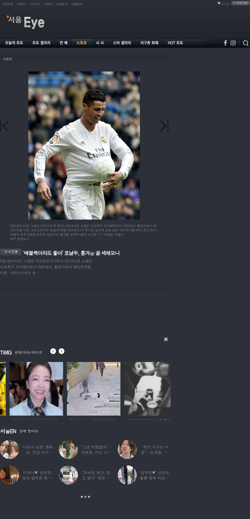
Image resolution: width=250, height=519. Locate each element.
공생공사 (62, 4)
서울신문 (7, 4)
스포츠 (7, 58)
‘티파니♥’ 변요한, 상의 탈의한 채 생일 (37, 478)
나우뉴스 (34, 4)
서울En (48, 4)
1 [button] (82, 497)
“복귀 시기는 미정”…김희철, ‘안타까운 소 (155, 452)
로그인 (225, 4)
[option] (75, 388)
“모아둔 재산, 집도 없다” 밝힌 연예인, (96, 478)
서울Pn (21, 4)
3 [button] (89, 497)
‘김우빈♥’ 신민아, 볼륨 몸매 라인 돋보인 (155, 478)
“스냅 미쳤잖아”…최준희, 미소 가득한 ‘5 (96, 452)
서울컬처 (77, 4)
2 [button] (85, 497)
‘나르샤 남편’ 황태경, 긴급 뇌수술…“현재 (37, 452)
